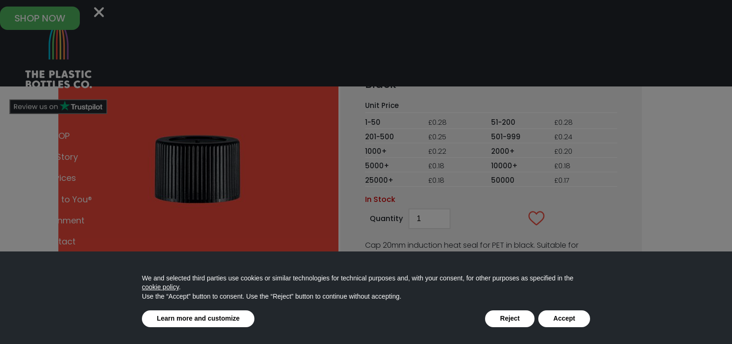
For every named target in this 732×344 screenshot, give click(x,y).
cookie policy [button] (160, 287)
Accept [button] (564, 318)
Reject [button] (510, 318)
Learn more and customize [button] (198, 318)
